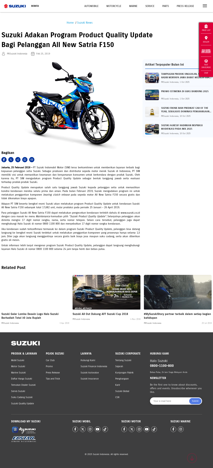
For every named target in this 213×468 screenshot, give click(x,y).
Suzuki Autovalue (90, 372)
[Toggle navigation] (205, 6)
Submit (195, 401)
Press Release (185, 6)
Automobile (91, 6)
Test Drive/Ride (206, 64)
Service (149, 6)
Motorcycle (113, 6)
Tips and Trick (53, 378)
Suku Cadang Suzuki (21, 397)
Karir (117, 384)
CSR (117, 397)
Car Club (50, 360)
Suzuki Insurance (90, 378)
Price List (206, 27)
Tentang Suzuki (123, 360)
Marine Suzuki (18, 372)
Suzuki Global (122, 391)
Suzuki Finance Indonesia (94, 366)
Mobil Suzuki (17, 360)
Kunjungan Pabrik (124, 372)
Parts (165, 6)
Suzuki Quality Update (22, 403)
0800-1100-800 (162, 366)
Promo (49, 366)
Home (70, 22)
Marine (133, 6)
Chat (206, 73)
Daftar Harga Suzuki (21, 378)
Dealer (206, 39)
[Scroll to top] (192, 458)
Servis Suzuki (18, 391)
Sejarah (119, 366)
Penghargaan (122, 378)
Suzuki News (85, 22)
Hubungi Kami (88, 360)
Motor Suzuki (18, 366)
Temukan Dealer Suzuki (23, 384)
